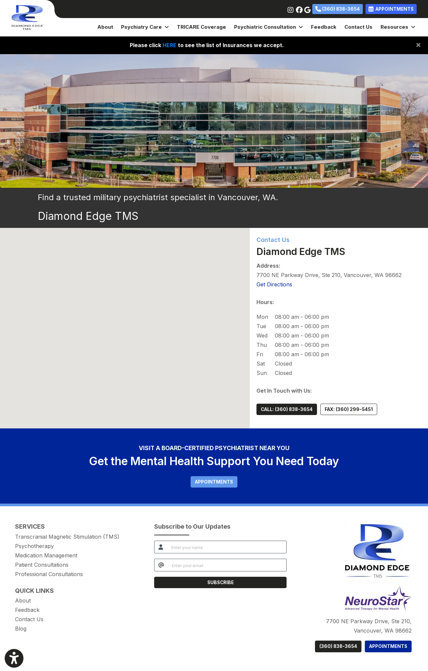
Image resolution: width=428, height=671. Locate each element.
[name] (227, 547)
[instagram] (290, 8)
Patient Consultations (42, 564)
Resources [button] (398, 27)
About (105, 27)
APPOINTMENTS (388, 646)
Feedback (323, 27)
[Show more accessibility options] (14, 658)
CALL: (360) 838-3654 (287, 409)
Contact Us (358, 27)
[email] (227, 565)
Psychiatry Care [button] (145, 27)
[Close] (418, 44)
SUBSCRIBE (220, 582)
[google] (306, 8)
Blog (20, 628)
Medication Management (46, 555)
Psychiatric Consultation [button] (268, 27)
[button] (124, 322)
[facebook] (298, 8)
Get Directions (274, 284)
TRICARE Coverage (201, 27)
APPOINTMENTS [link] (391, 9)
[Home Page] (27, 17)
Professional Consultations (49, 574)
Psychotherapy (34, 546)
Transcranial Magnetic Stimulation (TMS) (67, 536)
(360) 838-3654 (337, 9)
